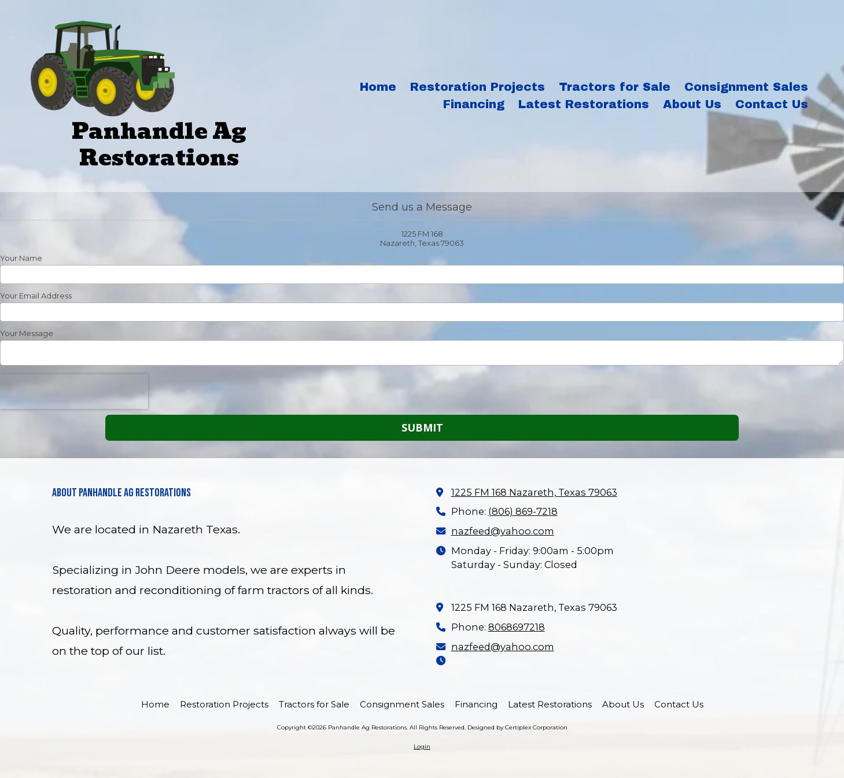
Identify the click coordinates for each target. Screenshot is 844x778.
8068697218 (516, 627)
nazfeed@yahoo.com (502, 531)
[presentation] (74, 391)
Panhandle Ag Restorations (159, 144)
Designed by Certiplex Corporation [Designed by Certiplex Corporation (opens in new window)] (517, 727)
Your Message (26, 333)
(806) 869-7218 (523, 511)
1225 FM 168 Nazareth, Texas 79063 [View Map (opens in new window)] (534, 492)
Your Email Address (36, 295)
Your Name (21, 258)
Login (422, 746)
